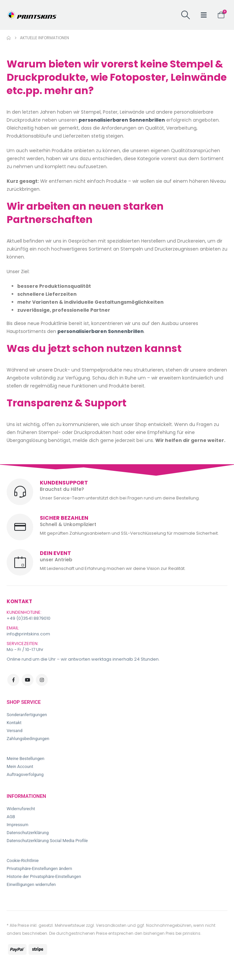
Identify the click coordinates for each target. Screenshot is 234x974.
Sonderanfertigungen (27, 714)
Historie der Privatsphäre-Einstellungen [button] (44, 876)
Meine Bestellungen (25, 758)
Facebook (13, 680)
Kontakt (14, 722)
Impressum (17, 824)
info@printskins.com (28, 634)
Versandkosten (111, 925)
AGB (11, 816)
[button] (185, 15)
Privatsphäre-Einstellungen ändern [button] (39, 868)
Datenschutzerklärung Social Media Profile (47, 840)
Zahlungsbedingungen (28, 738)
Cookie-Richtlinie (23, 860)
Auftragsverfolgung (25, 774)
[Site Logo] (31, 15)
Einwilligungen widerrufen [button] (31, 884)
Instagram (42, 680)
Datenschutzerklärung (28, 832)
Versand (15, 730)
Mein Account (20, 766)
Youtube (28, 680)
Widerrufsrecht (21, 808)
